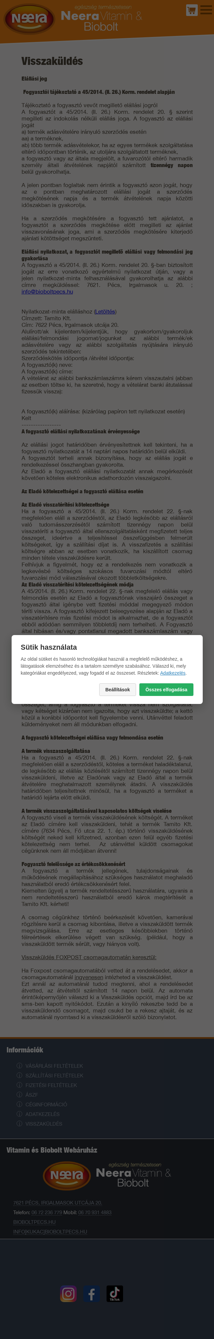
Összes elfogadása (166, 689)
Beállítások (118, 689)
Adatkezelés (172, 673)
